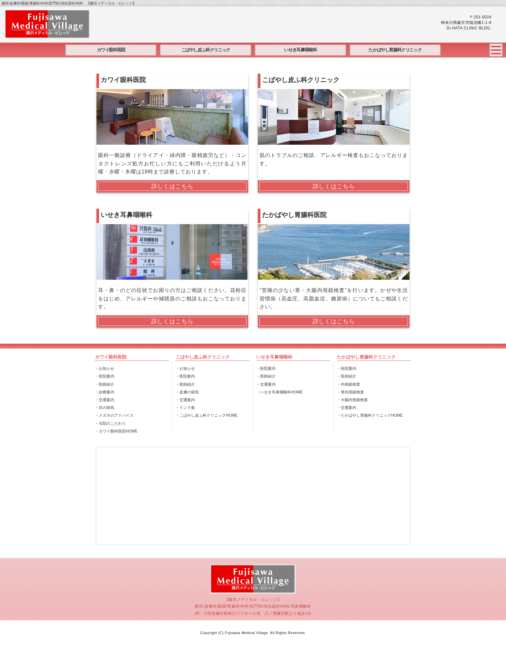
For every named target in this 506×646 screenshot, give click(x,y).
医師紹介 (106, 384)
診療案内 (106, 392)
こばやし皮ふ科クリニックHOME (208, 415)
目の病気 (106, 407)
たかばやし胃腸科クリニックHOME (372, 415)
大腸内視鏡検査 (354, 400)
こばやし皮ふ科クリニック (205, 49)
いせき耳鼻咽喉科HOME (281, 392)
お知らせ (106, 368)
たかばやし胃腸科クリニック (395, 49)
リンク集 (187, 407)
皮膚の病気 (189, 392)
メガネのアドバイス (116, 415)
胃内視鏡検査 (352, 392)
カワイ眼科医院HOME (118, 431)
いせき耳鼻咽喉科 (300, 49)
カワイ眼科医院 (111, 49)
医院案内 (106, 376)
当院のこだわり (112, 423)
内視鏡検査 (350, 384)
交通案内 (106, 400)
